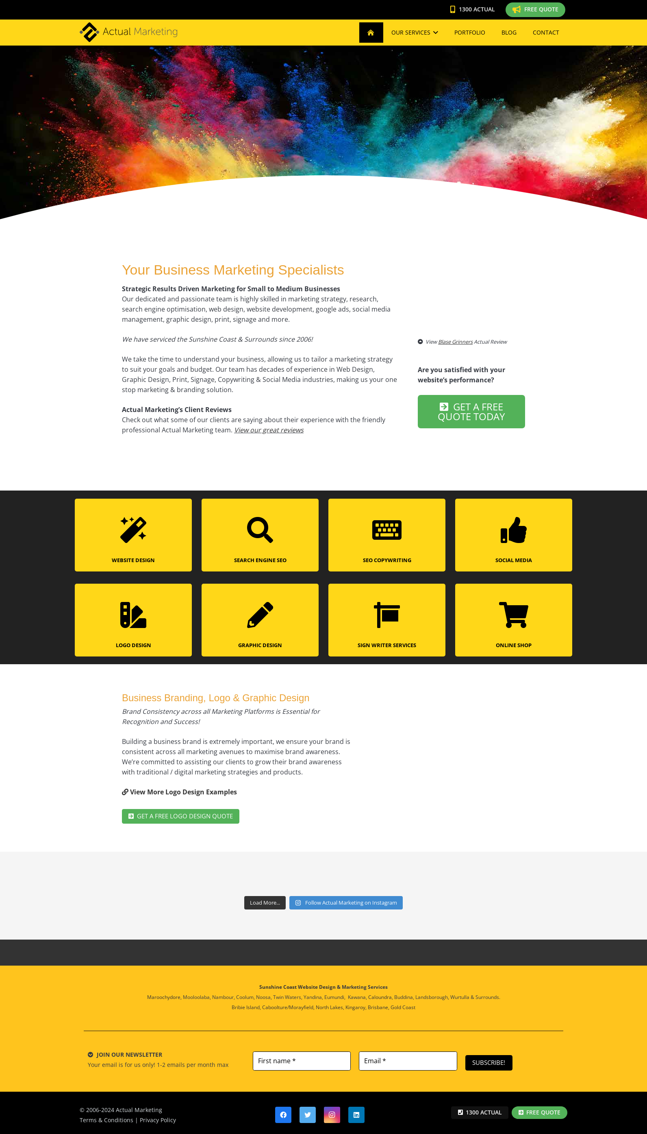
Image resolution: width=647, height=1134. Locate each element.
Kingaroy (355, 1004)
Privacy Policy (158, 1116)
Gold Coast (403, 1004)
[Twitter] (308, 1111)
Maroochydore (163, 993)
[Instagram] (332, 1111)
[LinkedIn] (356, 1111)
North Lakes (329, 1004)
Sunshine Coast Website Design (297, 983)
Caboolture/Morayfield (287, 1004)
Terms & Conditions (106, 1116)
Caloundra (380, 993)
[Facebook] (283, 1111)
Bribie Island (246, 1004)
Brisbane (378, 1004)
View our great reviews (269, 429)
